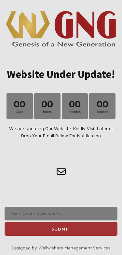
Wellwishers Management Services (74, 247)
